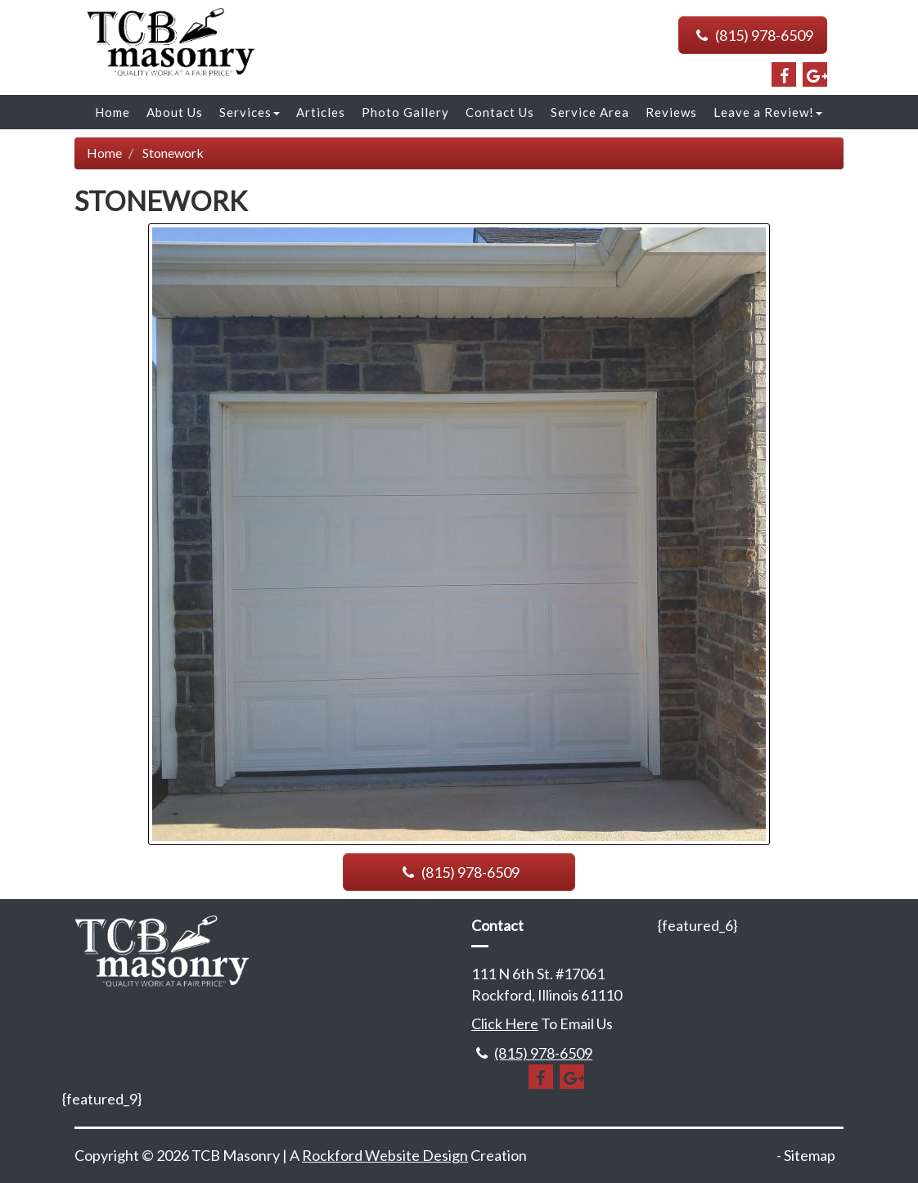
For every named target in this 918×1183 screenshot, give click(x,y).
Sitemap (809, 1155)
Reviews (671, 112)
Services (249, 112)
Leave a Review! (767, 112)
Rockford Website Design (385, 1155)
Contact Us (500, 112)
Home (112, 112)
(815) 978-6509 (752, 35)
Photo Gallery (405, 112)
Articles (320, 112)
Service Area (590, 112)
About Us (174, 112)
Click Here (504, 1023)
